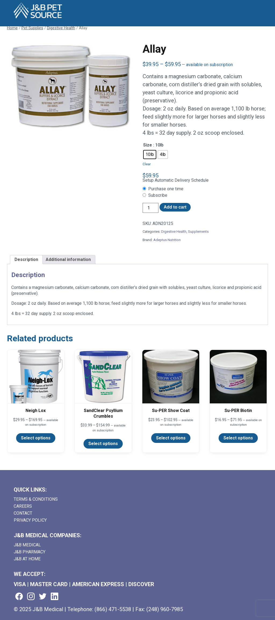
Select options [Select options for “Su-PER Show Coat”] (171, 437)
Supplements (198, 231)
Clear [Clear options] (147, 164)
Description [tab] (26, 259)
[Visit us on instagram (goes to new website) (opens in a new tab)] (31, 596)
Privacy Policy (30, 520)
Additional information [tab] (68, 259)
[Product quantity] (150, 208)
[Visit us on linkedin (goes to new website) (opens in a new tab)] (54, 596)
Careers (23, 506)
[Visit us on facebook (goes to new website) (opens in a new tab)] (19, 596)
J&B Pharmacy (29, 551)
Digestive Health (61, 28)
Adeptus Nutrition (167, 240)
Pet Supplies (32, 28)
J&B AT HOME (27, 558)
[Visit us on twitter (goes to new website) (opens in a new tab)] (42, 596)
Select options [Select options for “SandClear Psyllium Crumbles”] (103, 443)
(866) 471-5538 (113, 609)
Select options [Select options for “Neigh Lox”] (35, 437)
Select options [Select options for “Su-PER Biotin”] (238, 437)
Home (12, 28)
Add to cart (175, 207)
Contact (23, 513)
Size (147, 145)
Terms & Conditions (36, 499)
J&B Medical (27, 544)
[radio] (150, 154)
